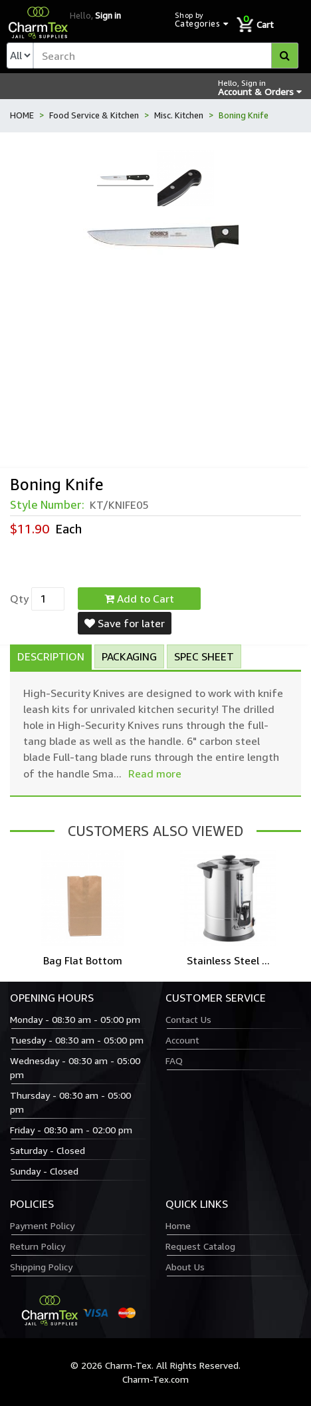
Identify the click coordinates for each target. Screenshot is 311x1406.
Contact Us (188, 1019)
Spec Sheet (204, 656)
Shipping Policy (41, 1266)
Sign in (108, 15)
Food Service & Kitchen (94, 115)
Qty (19, 598)
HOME (22, 115)
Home (178, 1225)
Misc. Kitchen (178, 115)
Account (182, 1040)
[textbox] (165, 56)
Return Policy (37, 1246)
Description (50, 656)
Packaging (129, 656)
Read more (154, 773)
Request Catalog (200, 1246)
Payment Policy (42, 1225)
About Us (185, 1266)
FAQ (174, 1060)
